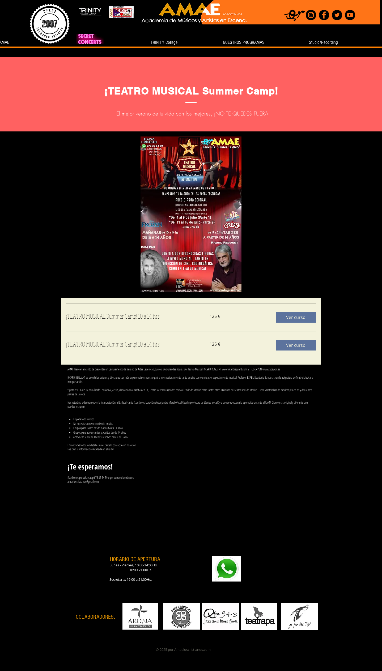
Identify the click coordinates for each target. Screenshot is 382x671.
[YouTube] (350, 15)
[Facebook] (324, 15)
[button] (296, 317)
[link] (131, 316)
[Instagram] (311, 15)
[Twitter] (337, 15)
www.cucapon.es (271, 369)
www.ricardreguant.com (234, 369)
